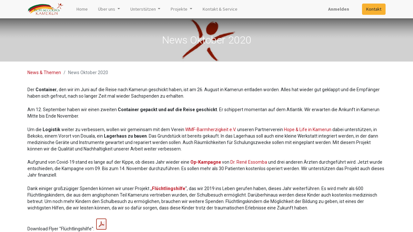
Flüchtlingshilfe (168, 188)
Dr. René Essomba (248, 162)
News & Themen (44, 72)
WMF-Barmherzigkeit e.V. (210, 129)
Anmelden (338, 9)
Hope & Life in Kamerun (307, 129)
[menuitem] (82, 9)
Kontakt (373, 9)
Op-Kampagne (205, 162)
